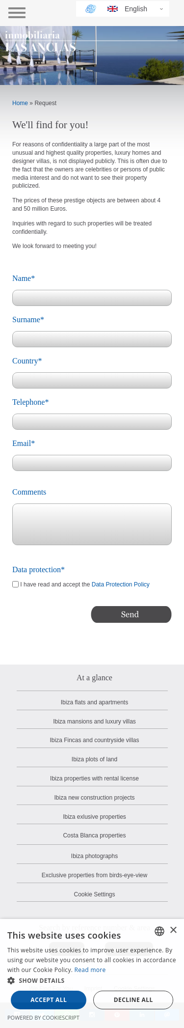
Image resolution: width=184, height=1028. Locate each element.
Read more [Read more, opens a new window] (90, 970)
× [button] (173, 930)
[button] (92, 981)
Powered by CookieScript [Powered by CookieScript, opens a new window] (43, 1017)
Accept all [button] (48, 1000)
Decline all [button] (133, 1000)
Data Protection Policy (121, 584)
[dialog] (92, 973)
